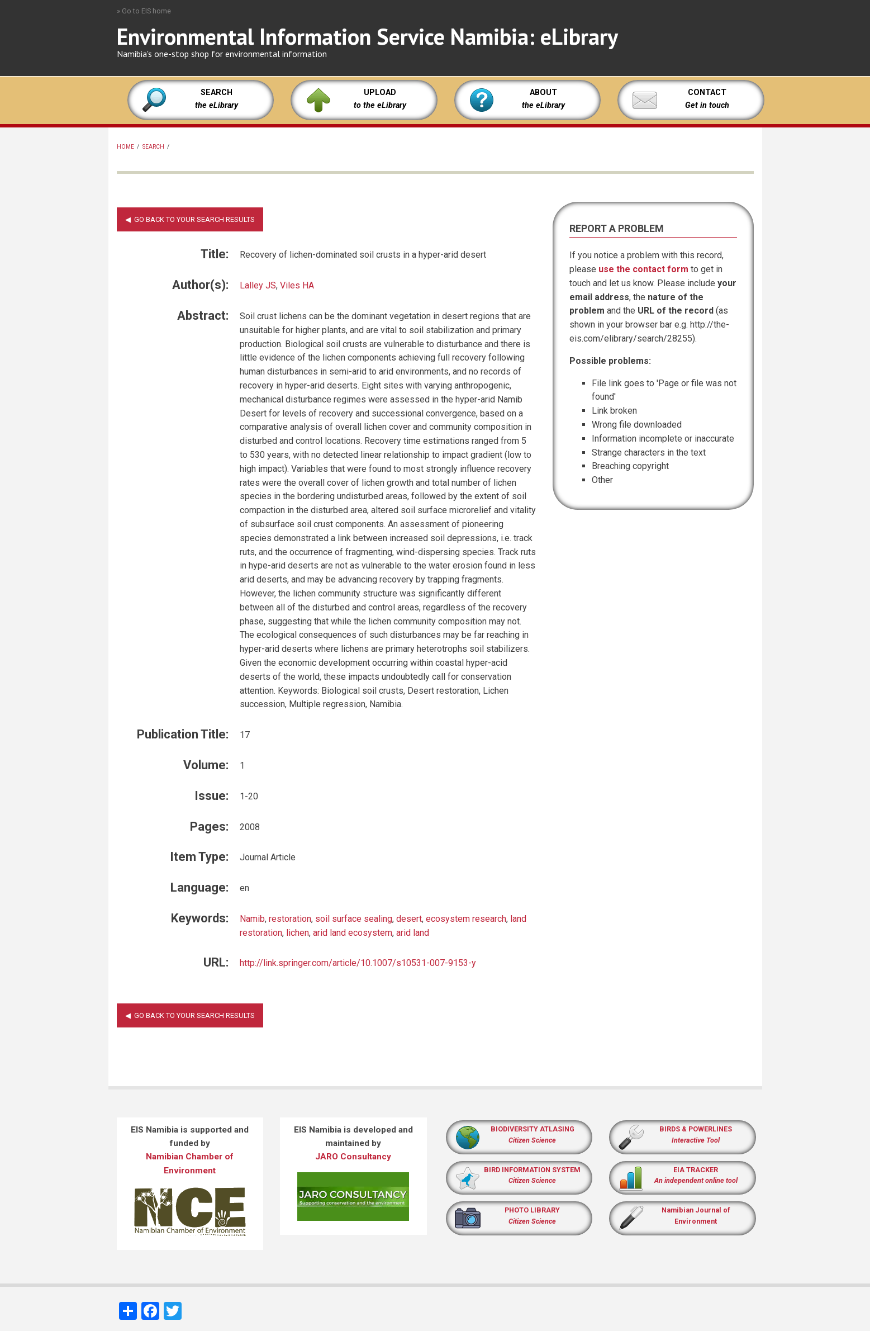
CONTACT (707, 92)
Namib (252, 918)
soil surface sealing (353, 918)
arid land (412, 932)
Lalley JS (258, 285)
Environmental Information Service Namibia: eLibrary (367, 36)
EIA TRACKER (695, 1170)
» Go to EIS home (144, 11)
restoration (290, 918)
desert (409, 918)
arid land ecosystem (352, 932)
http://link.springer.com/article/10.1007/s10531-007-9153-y (358, 963)
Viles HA (297, 285)
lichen (297, 932)
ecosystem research (466, 918)
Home (125, 147)
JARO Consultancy (353, 1157)
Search (153, 147)
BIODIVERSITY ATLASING (532, 1129)
